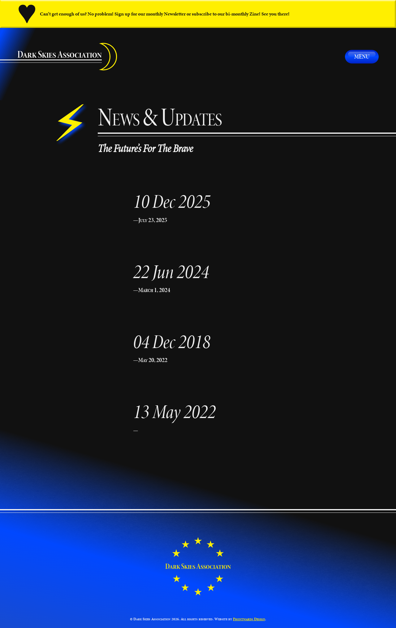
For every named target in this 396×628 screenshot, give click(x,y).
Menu (361, 56)
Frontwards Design (249, 618)
